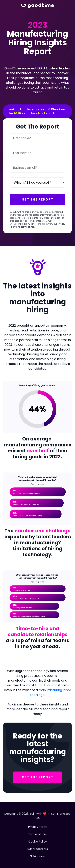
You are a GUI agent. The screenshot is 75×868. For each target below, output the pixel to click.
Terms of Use (27, 226)
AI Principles (37, 856)
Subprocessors (37, 849)
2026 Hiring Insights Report (33, 113)
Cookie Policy (37, 842)
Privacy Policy (37, 827)
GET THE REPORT (37, 777)
